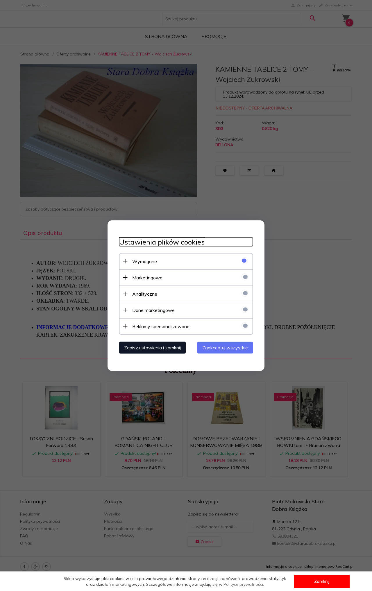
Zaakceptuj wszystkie (225, 347)
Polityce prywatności (243, 584)
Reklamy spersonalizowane (160, 326)
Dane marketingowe (153, 310)
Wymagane (144, 261)
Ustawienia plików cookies (162, 242)
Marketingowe (147, 277)
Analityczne (144, 294)
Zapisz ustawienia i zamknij (152, 347)
